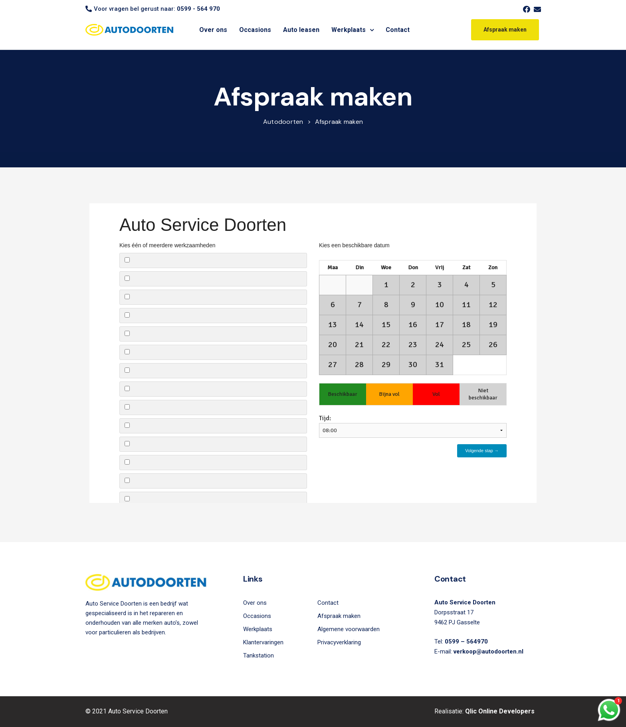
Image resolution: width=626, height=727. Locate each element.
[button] (505, 29)
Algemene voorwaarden (348, 629)
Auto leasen (301, 30)
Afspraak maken (339, 616)
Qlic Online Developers (500, 711)
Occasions (255, 30)
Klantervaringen (263, 642)
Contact (398, 30)
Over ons (213, 30)
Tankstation (258, 655)
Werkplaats (352, 30)
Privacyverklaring (339, 642)
